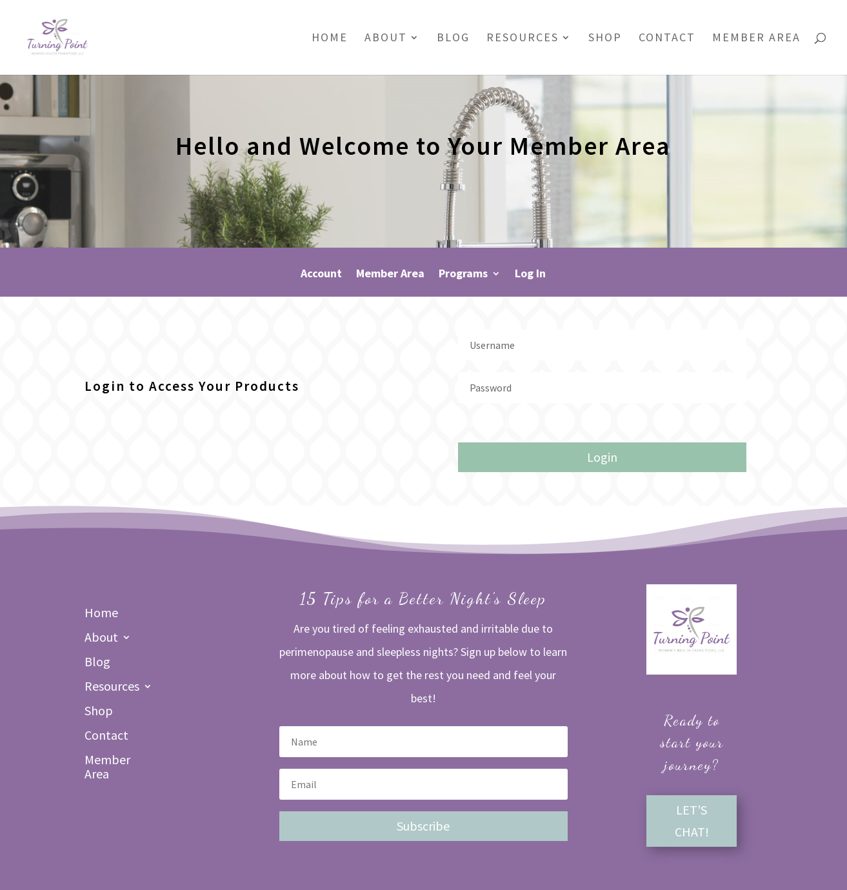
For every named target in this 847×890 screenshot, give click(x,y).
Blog (453, 38)
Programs (463, 275)
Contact (667, 38)
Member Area (756, 38)
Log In (530, 275)
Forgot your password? (494, 423)
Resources (522, 38)
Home (330, 38)
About (385, 38)
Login (602, 457)
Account (321, 275)
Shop (605, 38)
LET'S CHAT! (692, 821)
